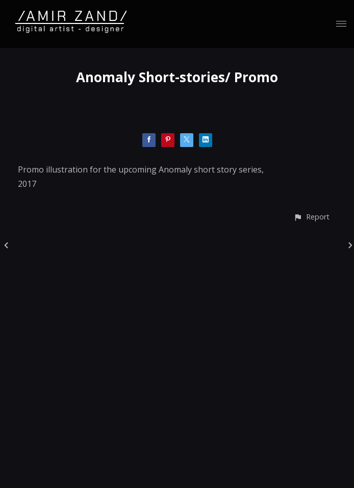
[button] (311, 216)
